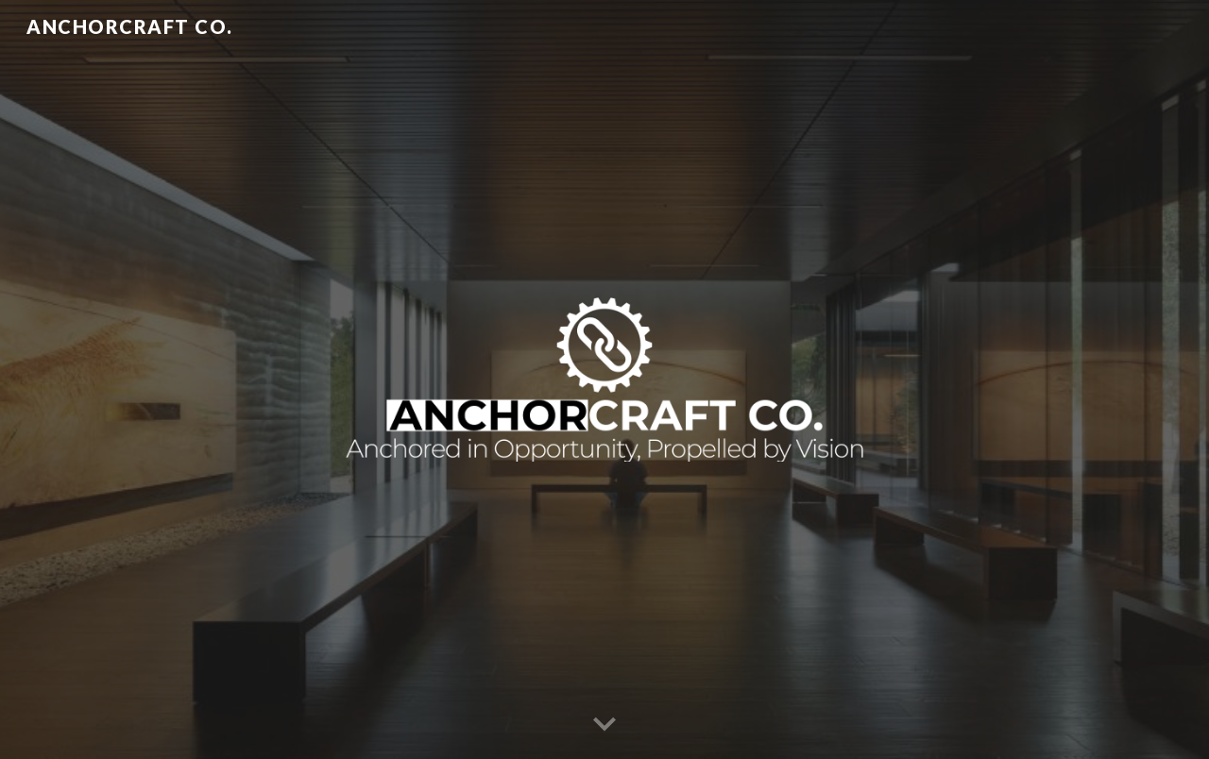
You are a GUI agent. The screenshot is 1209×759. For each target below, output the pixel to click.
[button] (604, 725)
